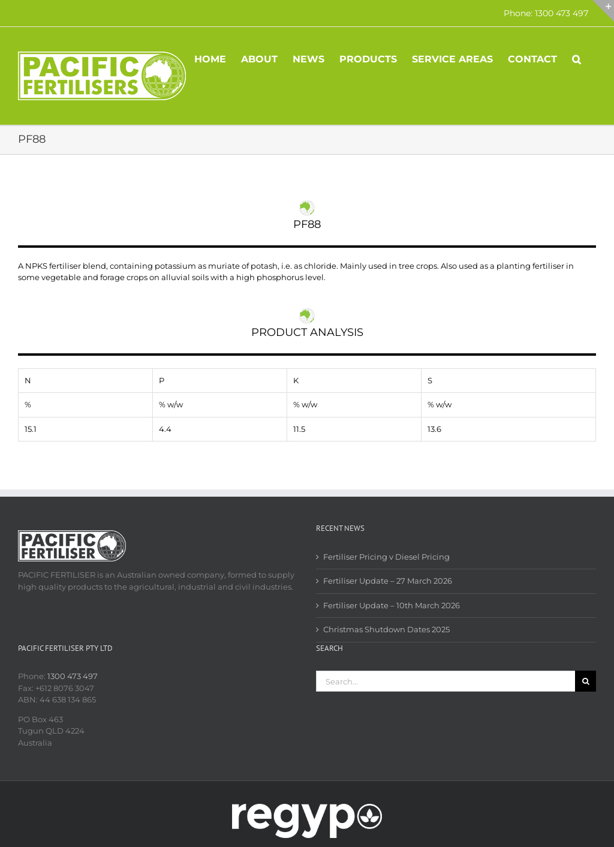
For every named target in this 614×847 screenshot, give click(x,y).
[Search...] (445, 681)
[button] (576, 58)
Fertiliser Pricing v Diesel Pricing (386, 556)
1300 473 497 (72, 676)
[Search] (585, 681)
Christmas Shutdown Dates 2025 (386, 629)
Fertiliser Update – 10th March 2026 (391, 605)
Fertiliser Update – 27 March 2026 (387, 580)
